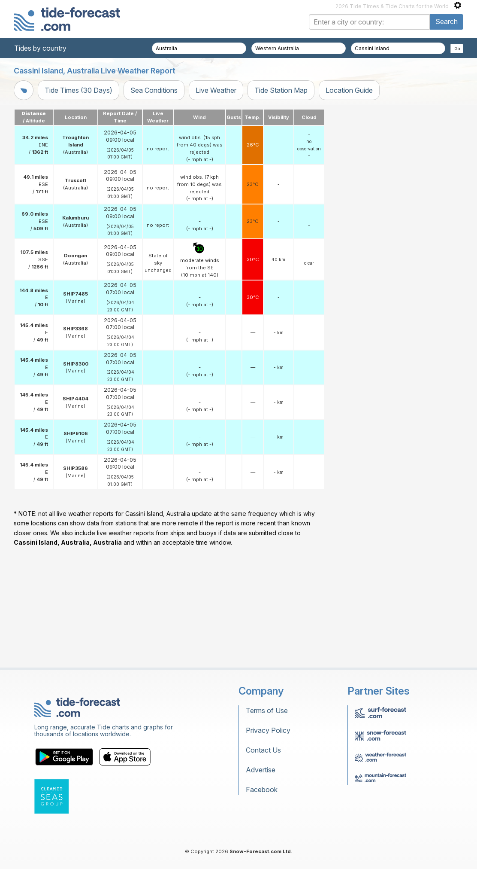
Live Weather (216, 90)
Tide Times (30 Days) (78, 90)
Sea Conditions (154, 90)
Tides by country (40, 48)
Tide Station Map (281, 90)
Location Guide (349, 90)
